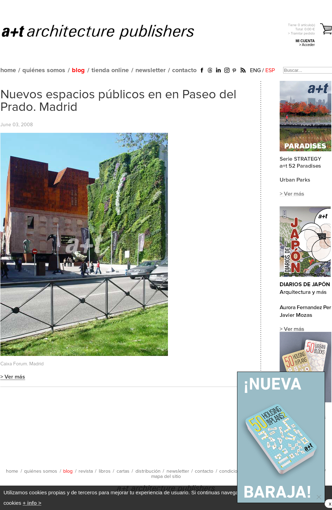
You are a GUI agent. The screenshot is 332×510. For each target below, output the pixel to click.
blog (78, 70)
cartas (123, 471)
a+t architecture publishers (106, 32)
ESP (270, 70)
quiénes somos (43, 70)
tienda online (110, 70)
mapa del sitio (166, 476)
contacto (184, 70)
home (8, 70)
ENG (255, 70)
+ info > (32, 503)
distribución (148, 471)
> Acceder (307, 45)
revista (86, 471)
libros (105, 471)
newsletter (150, 70)
